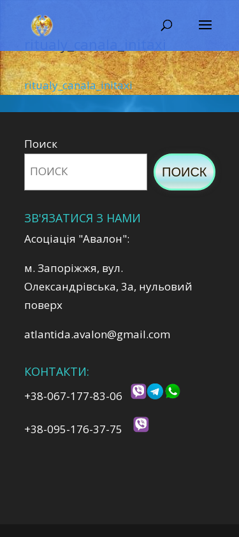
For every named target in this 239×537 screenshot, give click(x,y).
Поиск (40, 143)
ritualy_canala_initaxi (78, 85)
